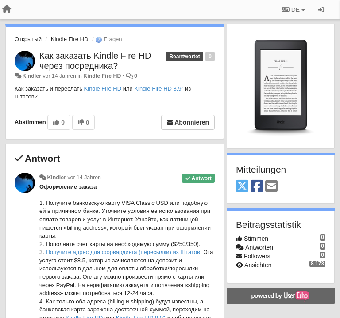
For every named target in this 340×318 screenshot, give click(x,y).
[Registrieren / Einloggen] (321, 9)
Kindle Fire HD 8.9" (158, 88)
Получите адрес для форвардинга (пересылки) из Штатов (123, 252)
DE (293, 9)
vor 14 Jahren (83, 177)
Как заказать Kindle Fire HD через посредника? (95, 61)
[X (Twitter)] (242, 186)
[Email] (271, 186)
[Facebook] (257, 186)
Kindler (31, 76)
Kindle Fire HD (70, 39)
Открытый (28, 39)
